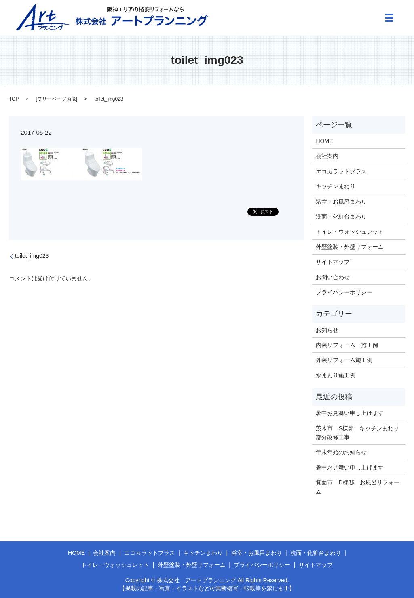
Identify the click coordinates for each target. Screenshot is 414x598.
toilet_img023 (32, 256)
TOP (14, 99)
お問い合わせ (333, 277)
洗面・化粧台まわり (341, 216)
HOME (324, 141)
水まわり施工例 (335, 375)
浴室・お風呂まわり (341, 201)
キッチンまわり (335, 186)
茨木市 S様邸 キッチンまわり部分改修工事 (357, 432)
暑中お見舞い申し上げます (350, 413)
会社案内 (327, 156)
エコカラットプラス (341, 171)
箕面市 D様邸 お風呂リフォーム (357, 487)
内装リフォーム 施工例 (347, 345)
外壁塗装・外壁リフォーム (350, 247)
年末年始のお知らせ (341, 452)
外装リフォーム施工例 (344, 360)
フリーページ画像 (56, 99)
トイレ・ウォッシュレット (350, 231)
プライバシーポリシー (344, 292)
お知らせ (327, 330)
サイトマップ (333, 262)
